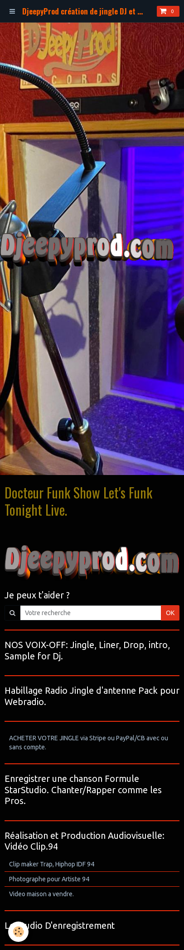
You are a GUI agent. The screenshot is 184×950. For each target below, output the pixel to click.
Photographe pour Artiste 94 (49, 879)
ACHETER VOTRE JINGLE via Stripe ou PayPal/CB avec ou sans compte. (88, 742)
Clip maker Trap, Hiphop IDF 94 (51, 864)
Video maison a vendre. (41, 894)
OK (170, 612)
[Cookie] (18, 932)
